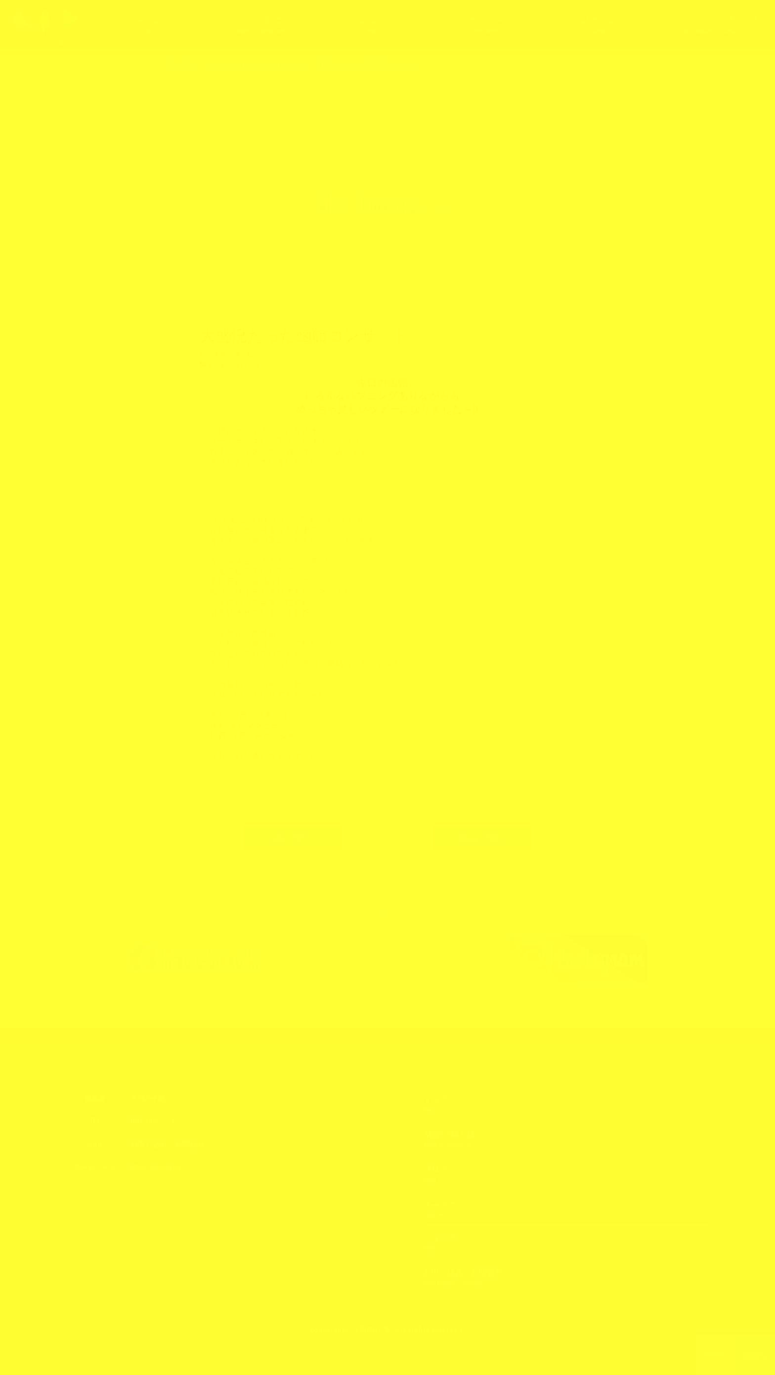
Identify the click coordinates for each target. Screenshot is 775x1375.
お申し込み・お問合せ (711, 25)
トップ (148, 25)
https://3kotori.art (153, 1167)
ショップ (598, 25)
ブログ (373, 25)
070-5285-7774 (151, 1121)
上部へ (755, 1355)
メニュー (486, 25)
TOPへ (716, 1355)
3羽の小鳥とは (260, 25)
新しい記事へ (482, 838)
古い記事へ (292, 838)
